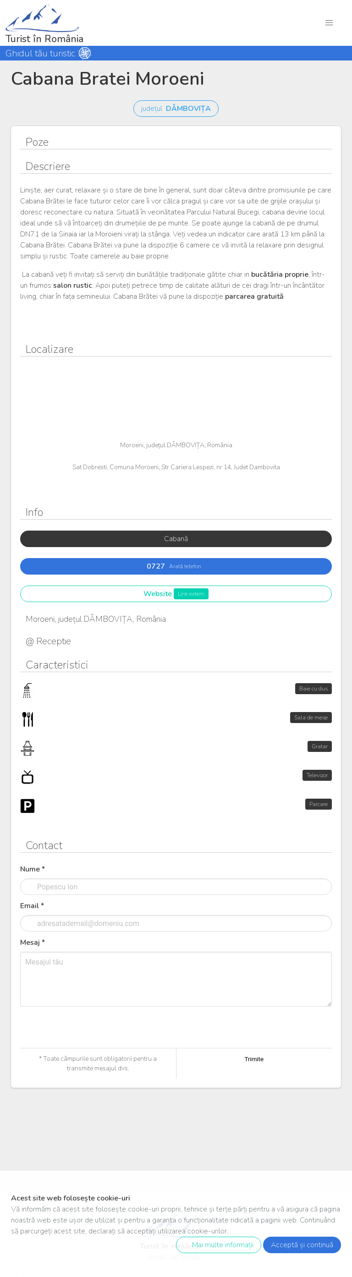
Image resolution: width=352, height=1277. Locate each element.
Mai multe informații (217, 1244)
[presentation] (90, 1046)
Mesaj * (32, 942)
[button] (329, 22)
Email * (32, 906)
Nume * (32, 869)
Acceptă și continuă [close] (302, 1245)
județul (176, 108)
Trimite (254, 1059)
